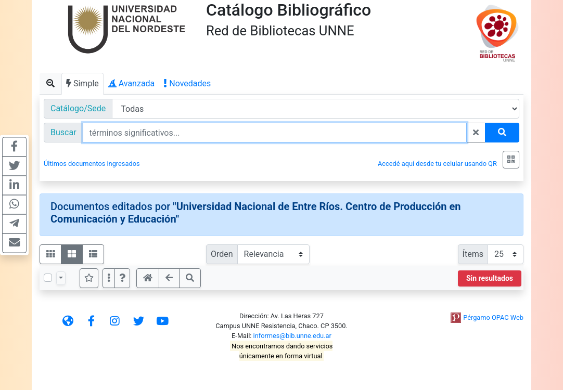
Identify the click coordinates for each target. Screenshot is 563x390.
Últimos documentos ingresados (92, 163)
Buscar (63, 132)
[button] (122, 278)
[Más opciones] (109, 278)
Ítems (473, 254)
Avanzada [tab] (131, 83)
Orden (222, 254)
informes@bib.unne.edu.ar (292, 336)
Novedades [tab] (187, 83)
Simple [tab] (82, 83)
